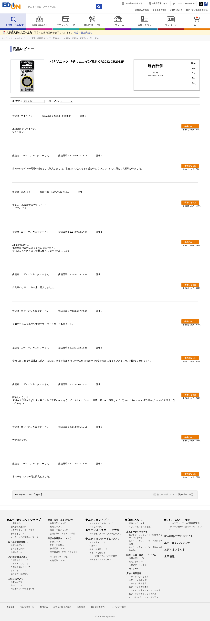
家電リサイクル (136, 562)
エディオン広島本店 (138, 583)
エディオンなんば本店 (138, 576)
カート (197, 21)
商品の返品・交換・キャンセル (64, 552)
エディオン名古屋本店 (138, 587)
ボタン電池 (94, 38)
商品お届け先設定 (83, 32)
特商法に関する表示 (62, 607)
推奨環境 (81, 607)
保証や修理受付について (59, 538)
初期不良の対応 (57, 545)
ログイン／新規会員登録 (197, 10)
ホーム (5, 38)
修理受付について (58, 548)
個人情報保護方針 (18, 527)
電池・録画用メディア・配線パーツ (47, 38)
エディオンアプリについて (101, 523)
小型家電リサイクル (138, 565)
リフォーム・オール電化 (139, 527)
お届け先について (58, 523)
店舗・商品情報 (133, 573)
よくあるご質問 (159, 10)
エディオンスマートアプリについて (105, 534)
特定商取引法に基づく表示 (22, 530)
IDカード (93, 546)
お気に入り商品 (142, 10)
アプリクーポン (96, 527)
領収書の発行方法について (22, 589)
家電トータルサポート (137, 531)
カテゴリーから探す (13, 21)
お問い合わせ (176, 10)
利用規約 (44, 607)
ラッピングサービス (59, 557)
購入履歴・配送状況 (19, 574)
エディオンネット (174, 549)
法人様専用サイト (159, 3)
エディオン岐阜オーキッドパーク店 (144, 590)
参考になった (190, 126)
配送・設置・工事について (60, 520)
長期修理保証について (20, 567)
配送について (56, 526)
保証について (56, 541)
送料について (16, 585)
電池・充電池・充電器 (76, 38)
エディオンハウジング (186, 3)
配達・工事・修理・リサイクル (141, 555)
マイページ (171, 21)
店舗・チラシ (144, 21)
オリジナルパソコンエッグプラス (143, 597)
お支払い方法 (16, 582)
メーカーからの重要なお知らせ (24, 537)
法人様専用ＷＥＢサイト (178, 536)
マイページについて (19, 563)
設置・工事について (59, 530)
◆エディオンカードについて (102, 538)
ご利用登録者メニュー (19, 557)
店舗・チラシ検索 (137, 523)
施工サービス (135, 568)
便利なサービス (92, 21)
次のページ (184, 494)
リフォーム (118, 21)
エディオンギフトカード (100, 559)
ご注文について (15, 579)
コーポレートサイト (134, 3)
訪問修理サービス (137, 558)
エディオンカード (66, 21)
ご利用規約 (16, 523)
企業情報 (169, 556)
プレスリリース (27, 607)
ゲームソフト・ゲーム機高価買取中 (184, 523)
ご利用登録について (19, 560)
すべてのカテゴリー (19, 38)
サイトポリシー (17, 534)
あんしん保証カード (98, 549)
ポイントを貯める (97, 552)
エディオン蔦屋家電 (138, 580)
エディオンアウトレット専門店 (142, 594)
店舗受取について (58, 560)
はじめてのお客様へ (17, 542)
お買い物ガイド (39, 21)
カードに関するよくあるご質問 (103, 556)
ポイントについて (18, 570)
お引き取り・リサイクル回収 (63, 533)
